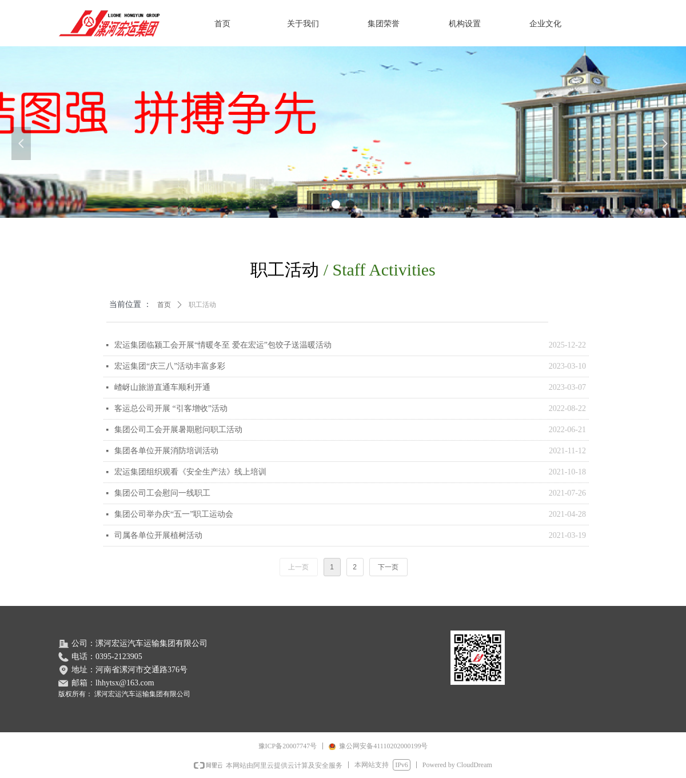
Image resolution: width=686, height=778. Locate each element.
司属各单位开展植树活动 (158, 535)
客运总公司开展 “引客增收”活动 (171, 408)
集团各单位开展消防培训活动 (166, 450)
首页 (164, 305)
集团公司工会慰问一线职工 (162, 493)
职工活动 (202, 305)
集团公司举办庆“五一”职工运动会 (173, 514)
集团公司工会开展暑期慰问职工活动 (178, 429)
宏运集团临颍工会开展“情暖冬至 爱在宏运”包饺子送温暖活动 (223, 345)
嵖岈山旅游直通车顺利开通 (162, 387)
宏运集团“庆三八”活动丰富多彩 (169, 366)
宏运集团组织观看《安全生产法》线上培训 (190, 472)
